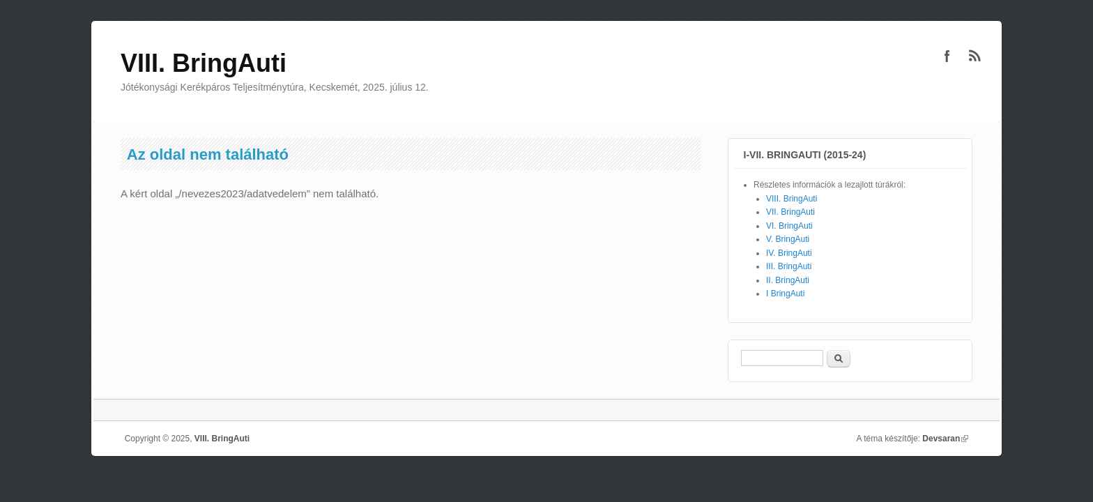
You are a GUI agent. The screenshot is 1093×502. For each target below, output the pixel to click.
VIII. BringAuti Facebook (947, 56)
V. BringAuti (787, 239)
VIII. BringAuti (791, 199)
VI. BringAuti (789, 226)
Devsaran (945, 438)
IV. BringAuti (789, 253)
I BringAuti (785, 293)
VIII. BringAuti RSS (975, 56)
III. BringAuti (788, 266)
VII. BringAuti (790, 212)
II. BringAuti (787, 280)
